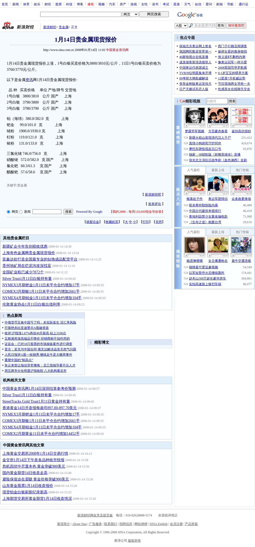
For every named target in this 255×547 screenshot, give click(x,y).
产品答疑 (191, 524)
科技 (69, 4)
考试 (166, 4)
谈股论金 (92, 222)
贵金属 (63, 27)
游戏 (133, 4)
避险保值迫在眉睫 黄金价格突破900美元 (35, 479)
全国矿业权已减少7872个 (23, 272)
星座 (176, 4)
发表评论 (154, 204)
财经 (48, 4)
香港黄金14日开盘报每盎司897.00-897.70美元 (39, 408)
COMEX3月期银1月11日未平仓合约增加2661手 (41, 291)
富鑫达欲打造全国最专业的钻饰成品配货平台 (40, 259)
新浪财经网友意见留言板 (95, 515)
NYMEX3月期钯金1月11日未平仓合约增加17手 (41, 285)
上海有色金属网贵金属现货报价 (28, 253)
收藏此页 (111, 222)
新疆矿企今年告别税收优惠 (25, 246)
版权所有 (134, 540)
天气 (187, 4)
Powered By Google (89, 212)
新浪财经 (49, 27)
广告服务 (95, 524)
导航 (230, 4)
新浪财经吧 (153, 194)
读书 (155, 4)
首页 (5, 4)
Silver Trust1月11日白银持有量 (27, 279)
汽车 (112, 4)
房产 (123, 4)
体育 (26, 4)
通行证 (243, 4)
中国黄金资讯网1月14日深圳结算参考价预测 (39, 389)
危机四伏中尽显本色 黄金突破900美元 (33, 466)
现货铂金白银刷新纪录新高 (25, 492)
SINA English (158, 524)
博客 (80, 4)
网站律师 (140, 524)
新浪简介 (63, 524)
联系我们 (110, 524)
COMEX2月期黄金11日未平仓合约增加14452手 (41, 434)
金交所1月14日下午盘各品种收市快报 (33, 460)
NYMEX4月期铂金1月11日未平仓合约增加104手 (42, 298)
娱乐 (37, 4)
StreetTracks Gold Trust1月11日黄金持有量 (36, 401)
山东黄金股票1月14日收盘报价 (27, 486)
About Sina (79, 524)
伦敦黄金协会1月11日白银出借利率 (31, 304)
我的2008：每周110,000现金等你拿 (137, 212)
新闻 (15, 4)
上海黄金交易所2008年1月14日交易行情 (35, 453)
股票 (58, 4)
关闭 (158, 222)
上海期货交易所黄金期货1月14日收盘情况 (37, 499)
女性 (144, 4)
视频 (101, 4)
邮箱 (219, 4)
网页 (15, 212)
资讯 (29, 80)
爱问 (209, 4)
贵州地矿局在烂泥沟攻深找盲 (26, 266)
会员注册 (176, 524)
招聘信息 (125, 524)
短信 (198, 4)
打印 (146, 222)
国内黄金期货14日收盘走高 (25, 473)
